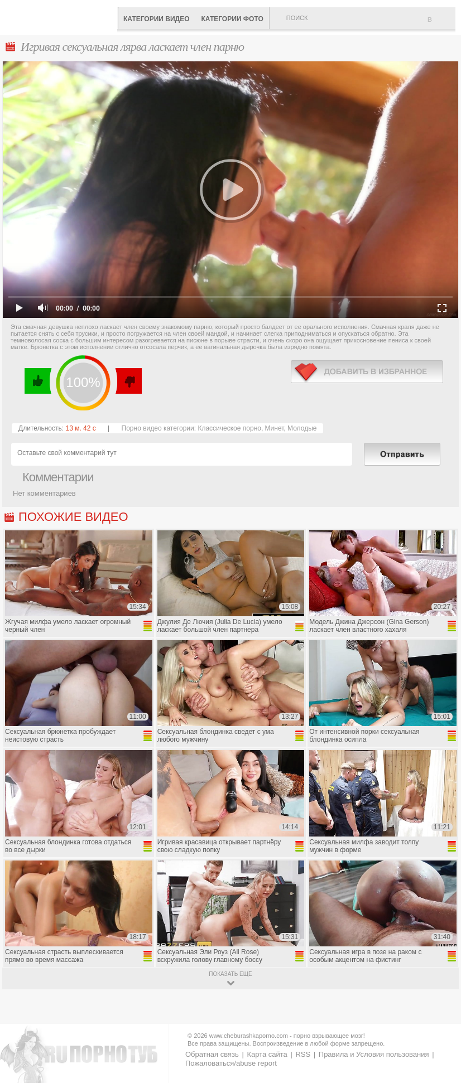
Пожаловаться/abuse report (231, 1063)
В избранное (441, 24)
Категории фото (232, 19)
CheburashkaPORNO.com (61, 16)
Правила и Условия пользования (374, 1054)
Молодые (301, 428)
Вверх (439, 1016)
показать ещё (230, 974)
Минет (274, 428)
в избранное (367, 371)
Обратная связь (212, 1054)
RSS (302, 1054)
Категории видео (156, 19)
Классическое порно (229, 428)
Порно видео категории (158, 428)
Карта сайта (267, 1054)
